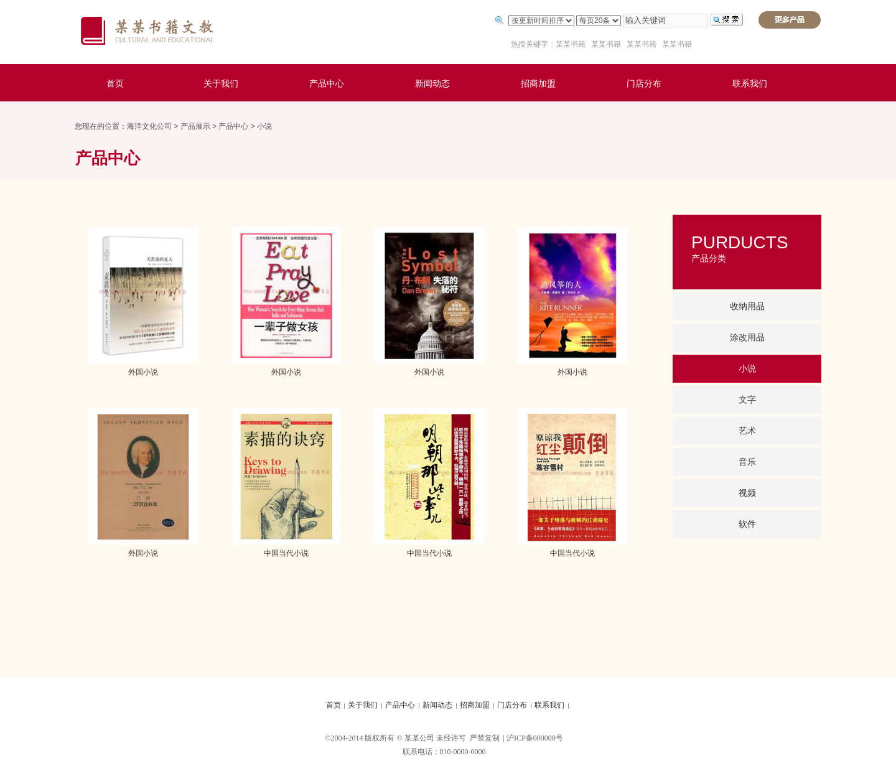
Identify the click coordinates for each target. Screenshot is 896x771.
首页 (115, 83)
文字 (747, 399)
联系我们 (749, 83)
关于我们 (220, 83)
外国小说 (143, 372)
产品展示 (195, 126)
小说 (264, 126)
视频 (747, 493)
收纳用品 (747, 306)
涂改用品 (747, 337)
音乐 (747, 462)
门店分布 (644, 83)
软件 (747, 524)
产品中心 (326, 83)
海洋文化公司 (149, 126)
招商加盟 (538, 83)
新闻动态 (432, 83)
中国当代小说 (286, 553)
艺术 (747, 431)
